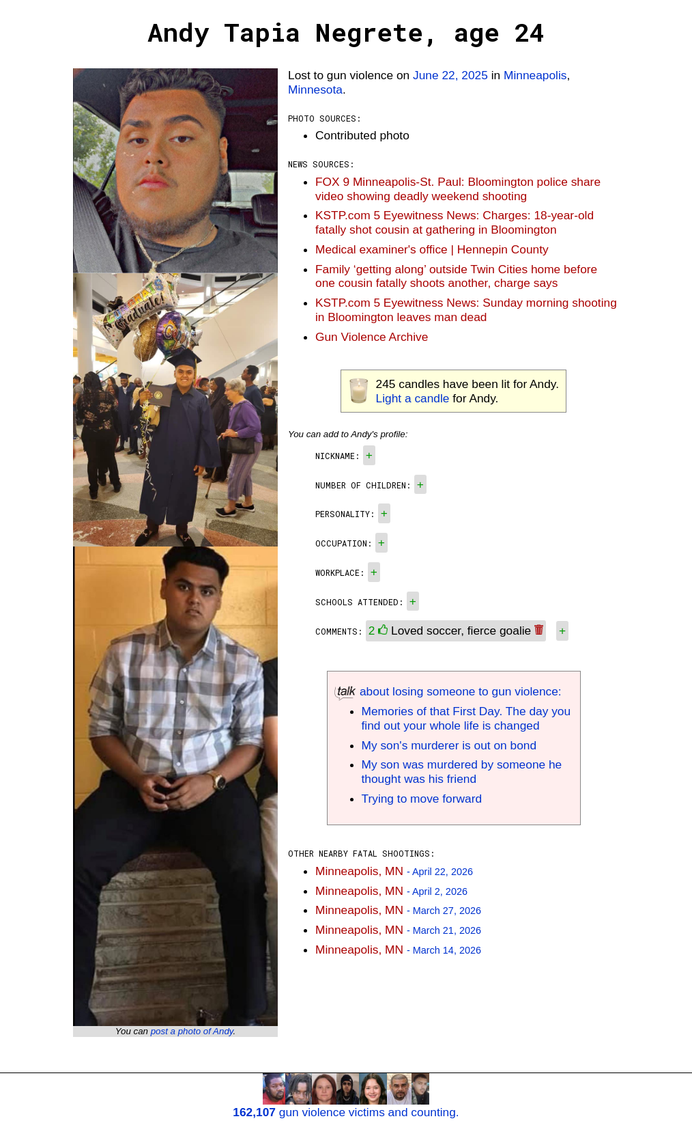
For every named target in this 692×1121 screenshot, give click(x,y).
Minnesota (315, 89)
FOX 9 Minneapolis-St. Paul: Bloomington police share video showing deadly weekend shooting (458, 189)
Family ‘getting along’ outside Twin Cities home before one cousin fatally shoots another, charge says (456, 276)
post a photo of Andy (192, 1031)
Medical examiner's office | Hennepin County (432, 249)
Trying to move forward (422, 798)
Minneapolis (535, 75)
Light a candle (413, 398)
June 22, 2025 (450, 75)
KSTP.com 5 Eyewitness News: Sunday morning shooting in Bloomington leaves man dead (466, 310)
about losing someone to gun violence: (448, 691)
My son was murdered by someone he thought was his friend (462, 772)
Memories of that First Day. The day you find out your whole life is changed (466, 718)
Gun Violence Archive (371, 337)
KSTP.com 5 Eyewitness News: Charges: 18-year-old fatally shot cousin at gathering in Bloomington (454, 222)
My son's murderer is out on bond (449, 745)
